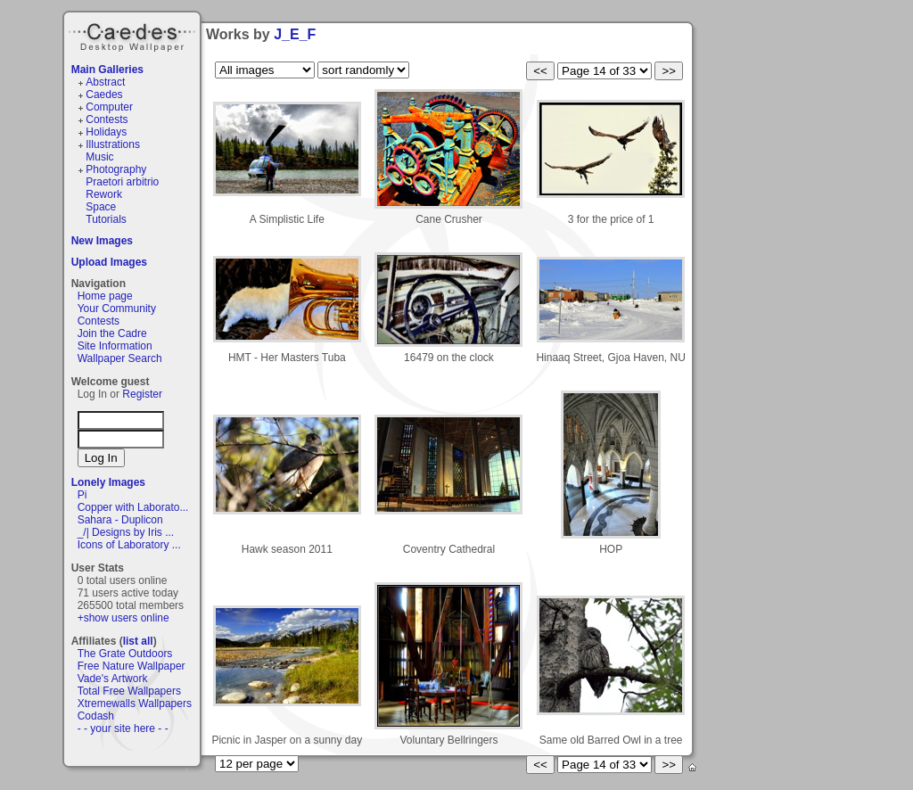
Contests (106, 119)
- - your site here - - (123, 728)
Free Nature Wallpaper (131, 666)
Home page (105, 296)
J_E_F (295, 34)
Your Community (117, 308)
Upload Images (109, 262)
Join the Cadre (112, 333)
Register (142, 394)
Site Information (115, 346)
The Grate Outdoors (125, 653)
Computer (109, 107)
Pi (82, 495)
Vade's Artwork (113, 678)
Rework (104, 194)
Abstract (105, 82)
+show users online (123, 618)
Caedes (133, 34)
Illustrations (113, 144)
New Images (102, 241)
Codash (96, 716)
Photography (116, 169)
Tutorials (106, 219)
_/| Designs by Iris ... (126, 532)
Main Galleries (107, 69)
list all (138, 641)
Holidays (106, 132)
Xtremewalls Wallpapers (135, 703)
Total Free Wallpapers (129, 691)
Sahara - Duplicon (120, 520)
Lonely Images (108, 482)
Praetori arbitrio (122, 182)
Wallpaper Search (120, 358)
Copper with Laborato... (133, 507)
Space (101, 207)
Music (99, 157)
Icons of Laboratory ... (129, 545)
